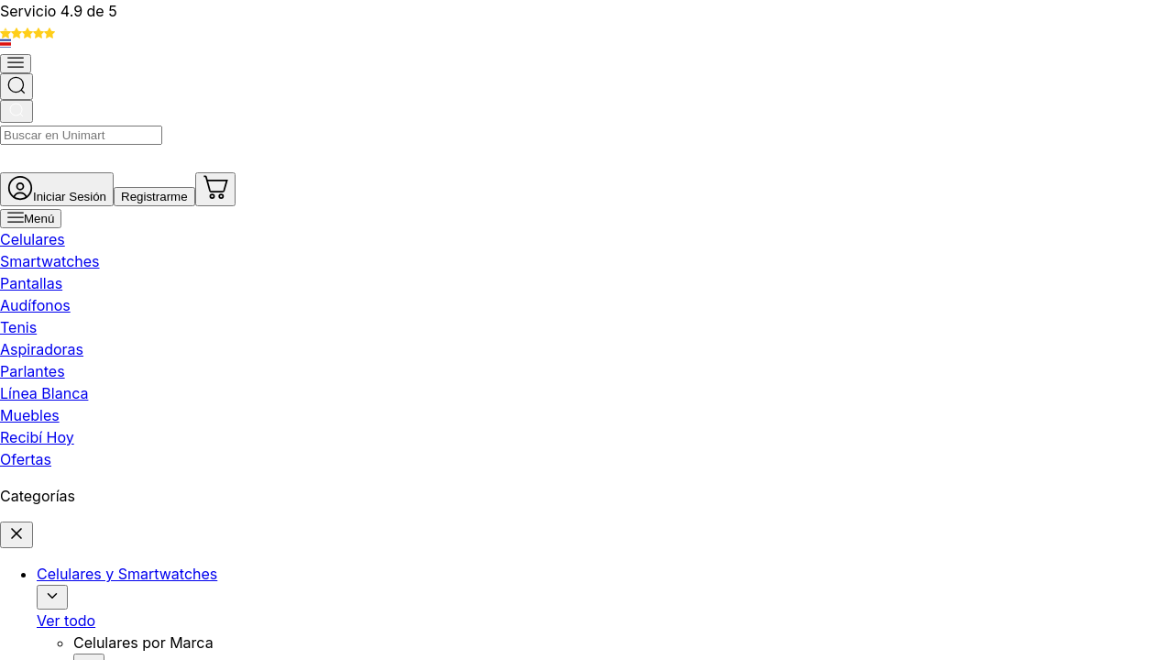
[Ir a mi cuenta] (929, 68)
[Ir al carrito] (1140, 67)
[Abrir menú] (61, 129)
